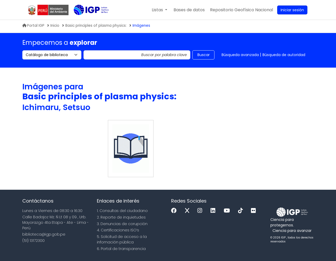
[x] (188, 211)
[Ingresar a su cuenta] (292, 10)
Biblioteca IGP (87, 20)
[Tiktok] (241, 211)
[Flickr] (254, 211)
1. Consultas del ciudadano (122, 210)
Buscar (203, 54)
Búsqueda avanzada (240, 54)
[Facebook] (175, 211)
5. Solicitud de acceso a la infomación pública (122, 239)
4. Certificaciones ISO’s (118, 230)
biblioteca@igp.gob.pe (43, 234)
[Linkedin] (214, 211)
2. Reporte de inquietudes (121, 217)
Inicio (54, 25)
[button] (159, 10)
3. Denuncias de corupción (122, 223)
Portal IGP (33, 25)
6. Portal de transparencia (121, 248)
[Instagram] (201, 211)
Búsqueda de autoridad (283, 54)
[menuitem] (241, 10)
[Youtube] (228, 211)
